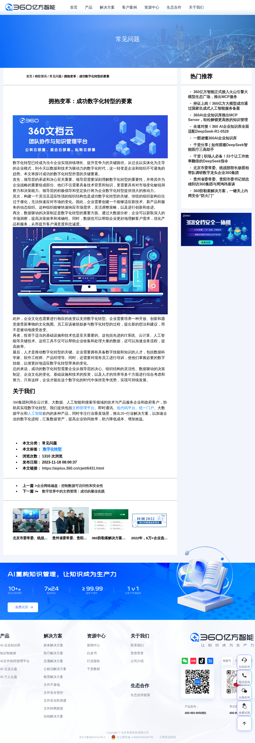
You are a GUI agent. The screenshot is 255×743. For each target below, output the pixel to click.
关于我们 (196, 7)
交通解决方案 (53, 661)
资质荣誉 (137, 653)
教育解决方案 (53, 677)
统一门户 (146, 408)
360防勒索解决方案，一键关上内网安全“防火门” (218, 193)
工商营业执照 (167, 737)
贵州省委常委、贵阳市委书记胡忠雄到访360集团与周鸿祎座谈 (218, 181)
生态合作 (174, 7)
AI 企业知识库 (10, 645)
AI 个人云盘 (8, 677)
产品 (88, 7)
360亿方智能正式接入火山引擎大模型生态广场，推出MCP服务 (218, 94)
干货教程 (93, 669)
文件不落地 (52, 685)
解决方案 (107, 7)
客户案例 (129, 7)
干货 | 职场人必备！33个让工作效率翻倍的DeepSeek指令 (218, 158)
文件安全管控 (53, 693)
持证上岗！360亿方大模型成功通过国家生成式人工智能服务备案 (218, 106)
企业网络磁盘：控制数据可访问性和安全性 (72, 486)
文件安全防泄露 (55, 701)
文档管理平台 (83, 408)
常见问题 (55, 76)
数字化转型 (52, 449)
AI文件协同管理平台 (14, 661)
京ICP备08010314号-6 (92, 737)
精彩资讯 (41, 76)
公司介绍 (137, 661)
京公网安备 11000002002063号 (132, 737)
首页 (73, 7)
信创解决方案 (53, 716)
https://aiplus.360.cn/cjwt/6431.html (73, 468)
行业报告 (93, 661)
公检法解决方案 (55, 669)
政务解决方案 (53, 645)
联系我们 (137, 645)
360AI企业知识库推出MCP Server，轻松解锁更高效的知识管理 (218, 117)
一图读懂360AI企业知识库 (213, 138)
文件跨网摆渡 (53, 708)
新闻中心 (93, 645)
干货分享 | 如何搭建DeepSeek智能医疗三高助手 (218, 147)
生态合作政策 (140, 695)
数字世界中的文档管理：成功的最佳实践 (75, 491)
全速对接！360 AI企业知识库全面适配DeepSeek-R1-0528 (218, 129)
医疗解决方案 (53, 653)
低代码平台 (126, 408)
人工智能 (35, 413)
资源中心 (151, 7)
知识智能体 (8, 653)
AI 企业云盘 (8, 669)
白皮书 (92, 653)
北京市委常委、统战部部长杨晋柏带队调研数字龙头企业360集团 (218, 170)
